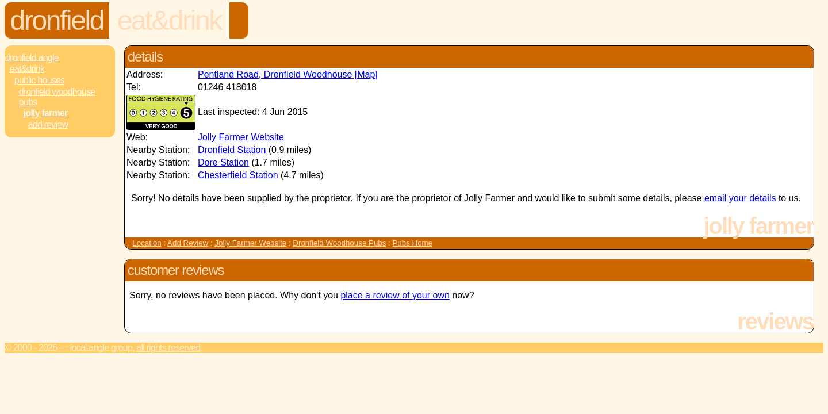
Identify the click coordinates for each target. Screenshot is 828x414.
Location (146, 243)
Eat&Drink (169, 20)
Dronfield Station (232, 150)
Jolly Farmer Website (241, 137)
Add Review (187, 243)
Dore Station (223, 162)
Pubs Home (412, 243)
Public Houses (39, 80)
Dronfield (57, 20)
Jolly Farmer (46, 113)
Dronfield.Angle (32, 58)
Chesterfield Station (238, 175)
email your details (740, 198)
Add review (48, 124)
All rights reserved (168, 347)
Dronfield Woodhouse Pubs (57, 97)
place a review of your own (394, 295)
